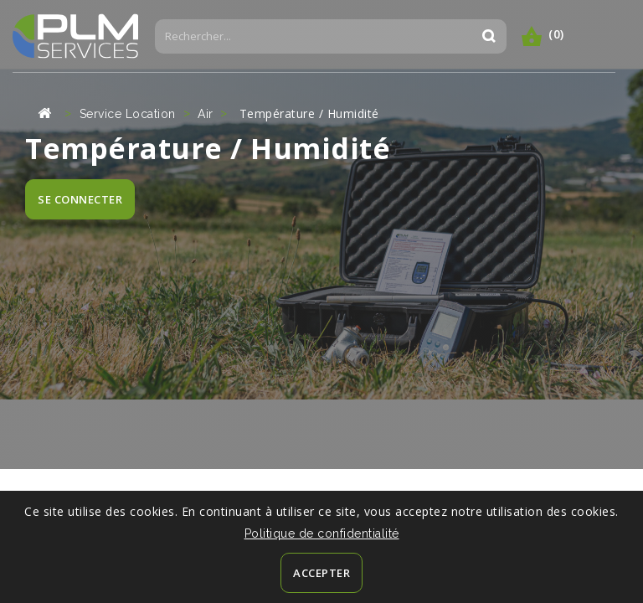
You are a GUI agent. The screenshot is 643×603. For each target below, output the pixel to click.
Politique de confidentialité (321, 533)
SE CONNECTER (80, 199)
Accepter (321, 572)
